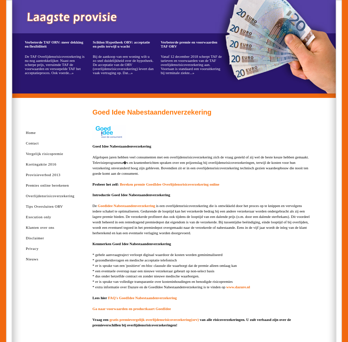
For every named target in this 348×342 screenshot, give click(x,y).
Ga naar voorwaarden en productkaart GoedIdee (131, 309)
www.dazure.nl (238, 287)
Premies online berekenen (47, 185)
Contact (32, 143)
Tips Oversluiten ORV (44, 206)
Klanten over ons (40, 227)
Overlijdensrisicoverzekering (50, 196)
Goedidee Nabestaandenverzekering (126, 206)
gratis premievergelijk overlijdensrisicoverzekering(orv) (154, 320)
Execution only (38, 217)
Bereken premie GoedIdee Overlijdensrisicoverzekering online (170, 184)
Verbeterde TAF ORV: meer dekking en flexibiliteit (54, 44)
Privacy (32, 248)
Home (31, 133)
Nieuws (32, 259)
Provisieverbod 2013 (43, 175)
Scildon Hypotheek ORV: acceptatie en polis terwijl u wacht (121, 44)
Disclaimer (35, 238)
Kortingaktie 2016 (41, 164)
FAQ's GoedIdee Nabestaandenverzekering (142, 298)
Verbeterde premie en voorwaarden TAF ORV (189, 44)
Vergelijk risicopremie (44, 154)
